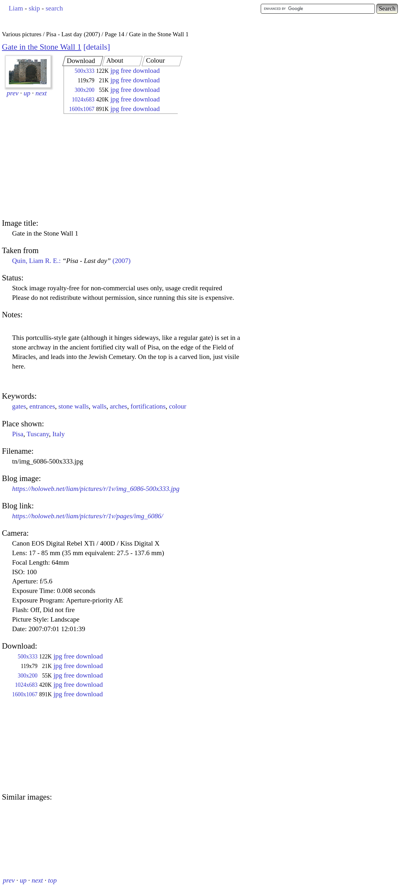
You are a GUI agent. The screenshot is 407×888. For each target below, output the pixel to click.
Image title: (20, 223)
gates (19, 406)
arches (118, 406)
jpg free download (135, 70)
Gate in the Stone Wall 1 (41, 47)
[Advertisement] (115, 166)
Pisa (18, 434)
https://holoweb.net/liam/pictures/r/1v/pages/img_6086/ (87, 516)
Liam (16, 8)
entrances (42, 406)
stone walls (74, 406)
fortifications (148, 406)
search (54, 8)
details (96, 47)
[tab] (82, 61)
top (52, 880)
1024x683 (83, 99)
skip (34, 8)
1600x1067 (81, 109)
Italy (58, 434)
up (27, 93)
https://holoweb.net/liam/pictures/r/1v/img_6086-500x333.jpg (95, 488)
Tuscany (38, 434)
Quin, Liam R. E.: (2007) (71, 261)
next (41, 93)
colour (177, 406)
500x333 (84, 71)
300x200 (84, 90)
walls (99, 406)
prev (12, 93)
